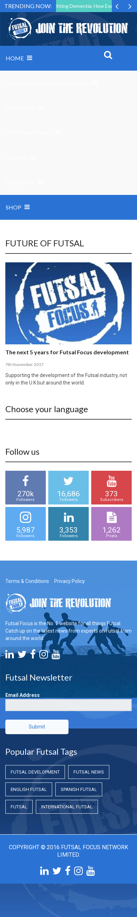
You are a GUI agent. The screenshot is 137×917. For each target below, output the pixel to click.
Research (20, 182)
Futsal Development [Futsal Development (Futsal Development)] (35, 772)
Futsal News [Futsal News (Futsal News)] (88, 772)
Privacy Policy (69, 581)
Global (17, 157)
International (29, 132)
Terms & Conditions (27, 581)
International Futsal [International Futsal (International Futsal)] (67, 806)
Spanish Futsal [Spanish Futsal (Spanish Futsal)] (79, 789)
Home (15, 58)
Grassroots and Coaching (47, 83)
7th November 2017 (24, 364)
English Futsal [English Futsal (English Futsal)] (29, 789)
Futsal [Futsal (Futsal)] (19, 806)
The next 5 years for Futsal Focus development (67, 352)
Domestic (21, 107)
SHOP (13, 207)
